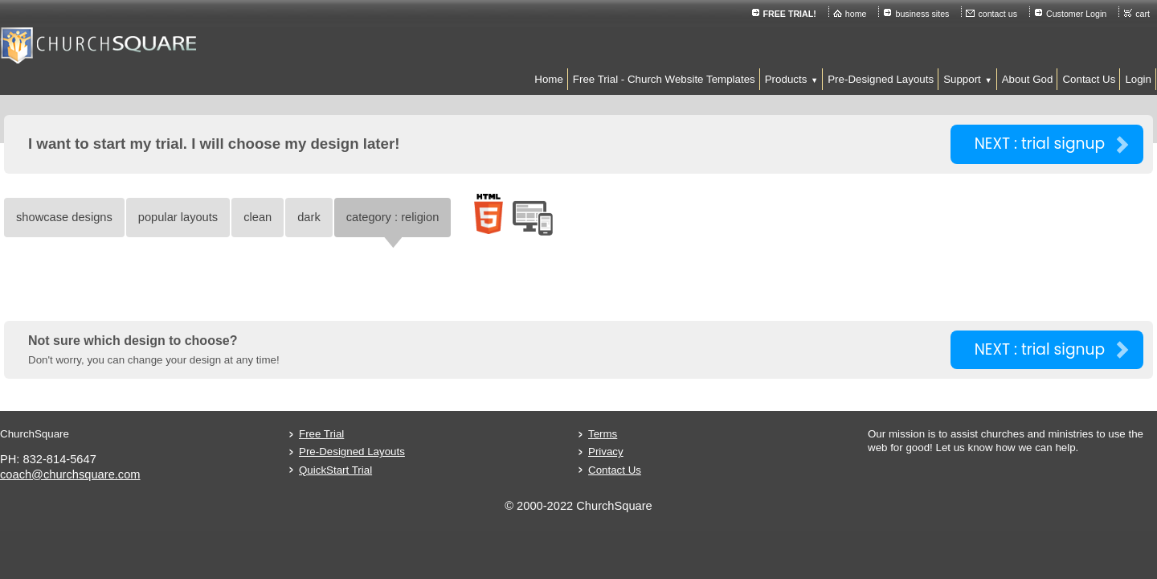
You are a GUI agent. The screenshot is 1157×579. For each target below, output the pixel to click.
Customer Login (942, 13)
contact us (863, 13)
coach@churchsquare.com (207, 474)
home (722, 13)
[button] (655, 79)
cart (1008, 13)
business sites (788, 13)
